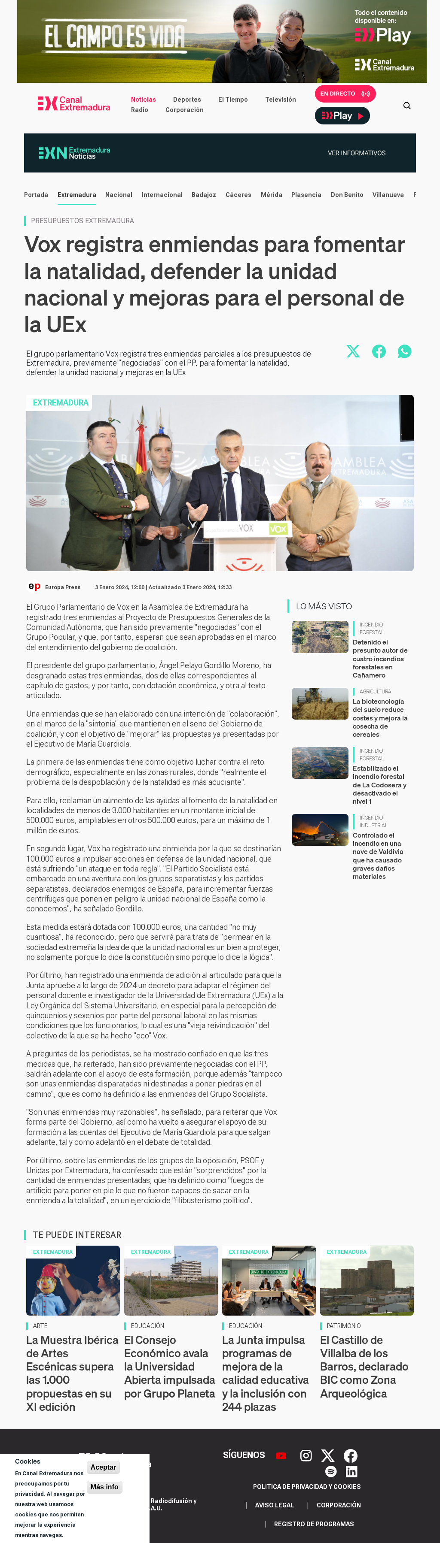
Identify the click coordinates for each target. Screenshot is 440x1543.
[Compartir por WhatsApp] (405, 351)
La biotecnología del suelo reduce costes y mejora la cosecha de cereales (380, 718)
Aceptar (103, 1467)
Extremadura (76, 194)
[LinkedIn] (352, 1470)
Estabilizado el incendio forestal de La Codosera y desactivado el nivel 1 (379, 784)
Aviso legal (274, 1505)
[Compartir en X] (353, 351)
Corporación (184, 109)
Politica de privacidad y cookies (307, 1486)
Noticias (143, 99)
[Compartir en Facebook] (379, 351)
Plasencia (306, 194)
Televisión (280, 99)
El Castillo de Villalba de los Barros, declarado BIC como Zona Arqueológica (364, 1366)
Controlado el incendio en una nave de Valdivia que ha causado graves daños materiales (378, 855)
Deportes (187, 99)
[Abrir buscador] (407, 105)
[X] (329, 1455)
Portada (36, 194)
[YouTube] (282, 1455)
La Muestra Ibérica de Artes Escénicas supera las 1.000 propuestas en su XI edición (72, 1373)
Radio (139, 109)
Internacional (161, 194)
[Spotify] (332, 1470)
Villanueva (387, 194)
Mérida (271, 194)
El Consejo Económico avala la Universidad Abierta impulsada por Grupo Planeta (169, 1366)
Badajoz (203, 194)
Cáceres (238, 194)
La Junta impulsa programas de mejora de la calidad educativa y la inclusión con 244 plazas (265, 1373)
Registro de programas (314, 1524)
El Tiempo (233, 99)
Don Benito (346, 194)
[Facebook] (351, 1455)
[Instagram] (307, 1455)
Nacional (118, 194)
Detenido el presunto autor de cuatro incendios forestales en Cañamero (380, 658)
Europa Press (62, 587)
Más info (105, 1487)
